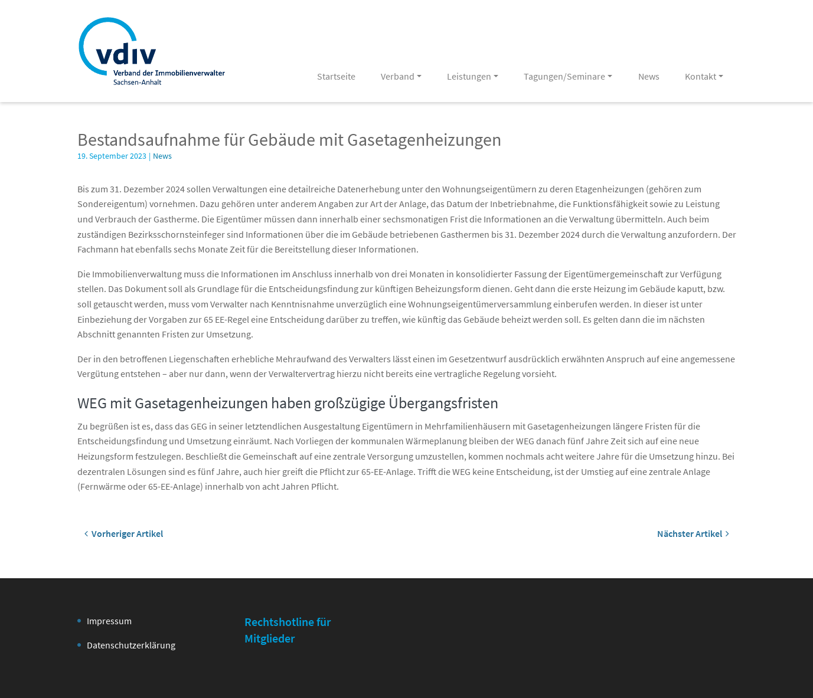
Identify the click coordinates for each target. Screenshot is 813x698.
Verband (397, 76)
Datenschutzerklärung (131, 645)
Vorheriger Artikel (123, 533)
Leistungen (469, 76)
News (648, 76)
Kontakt (700, 76)
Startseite (336, 76)
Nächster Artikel (693, 533)
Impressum (109, 621)
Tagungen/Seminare (564, 76)
